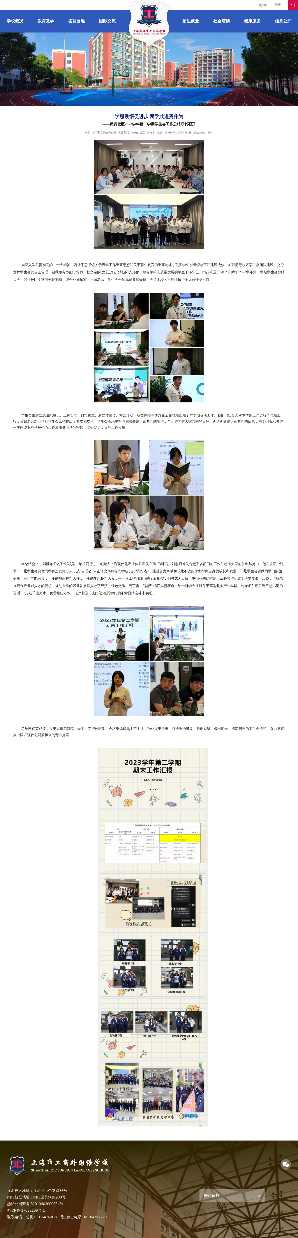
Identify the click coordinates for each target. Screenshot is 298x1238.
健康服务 (252, 21)
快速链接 (212, 1195)
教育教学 (45, 21)
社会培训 (221, 21)
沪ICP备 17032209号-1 (26, 1210)
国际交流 (107, 21)
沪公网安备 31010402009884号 (35, 1204)
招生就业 (190, 21)
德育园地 (76, 21)
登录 (277, 5)
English (262, 5)
